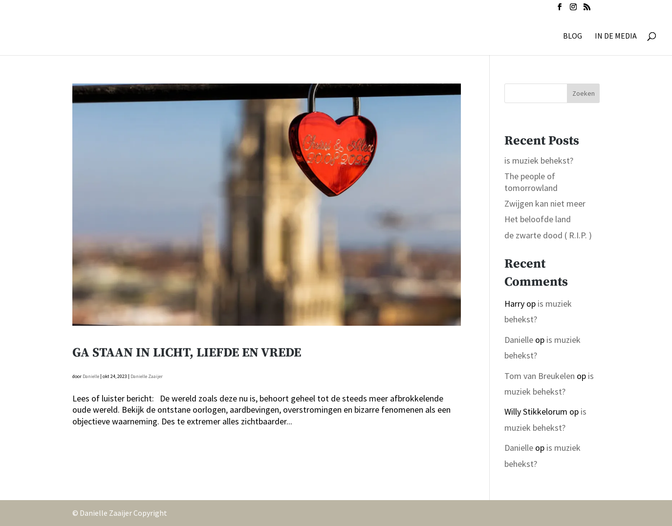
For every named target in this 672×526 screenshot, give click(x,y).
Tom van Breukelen (539, 375)
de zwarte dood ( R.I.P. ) (548, 235)
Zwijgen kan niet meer (544, 203)
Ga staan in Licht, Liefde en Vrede (186, 353)
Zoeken (583, 93)
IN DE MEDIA (616, 36)
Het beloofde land (537, 219)
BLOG (572, 36)
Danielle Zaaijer (146, 376)
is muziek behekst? (538, 160)
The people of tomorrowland (531, 181)
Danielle (91, 376)
